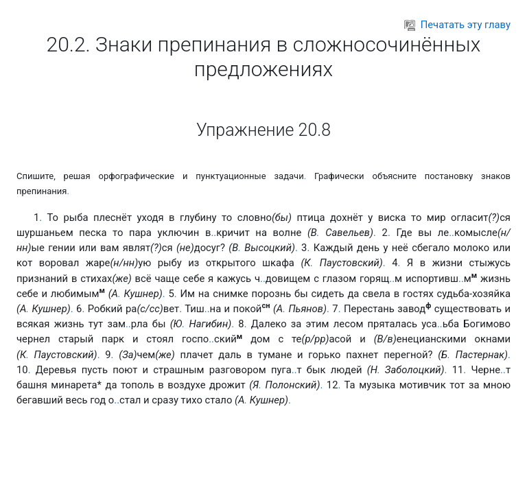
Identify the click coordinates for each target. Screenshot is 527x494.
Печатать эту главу (457, 25)
